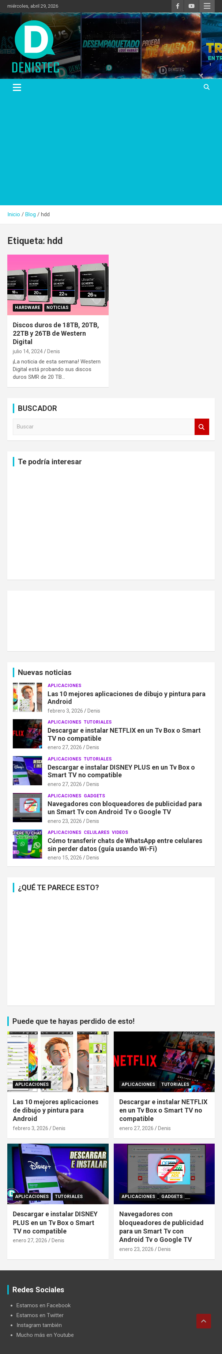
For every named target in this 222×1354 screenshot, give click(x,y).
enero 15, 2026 (65, 858)
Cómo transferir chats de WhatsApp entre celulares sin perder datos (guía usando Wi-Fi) (125, 845)
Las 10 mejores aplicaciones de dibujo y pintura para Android (55, 1110)
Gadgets (94, 795)
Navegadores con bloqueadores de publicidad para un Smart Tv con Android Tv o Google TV (125, 808)
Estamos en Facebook (43, 1305)
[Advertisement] (111, 150)
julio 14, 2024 (28, 351)
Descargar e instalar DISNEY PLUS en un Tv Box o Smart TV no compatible (121, 771)
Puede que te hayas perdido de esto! (73, 1021)
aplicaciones (64, 685)
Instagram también (39, 1325)
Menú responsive (207, 6)
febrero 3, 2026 (65, 711)
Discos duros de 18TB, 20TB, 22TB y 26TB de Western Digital (56, 333)
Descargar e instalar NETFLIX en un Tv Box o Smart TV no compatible (163, 1110)
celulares (96, 832)
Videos (120, 832)
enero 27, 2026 (65, 747)
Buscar (202, 427)
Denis (53, 351)
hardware (27, 307)
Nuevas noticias (45, 672)
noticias (57, 307)
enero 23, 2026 (65, 821)
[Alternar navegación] (17, 87)
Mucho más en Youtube (45, 1335)
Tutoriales (98, 722)
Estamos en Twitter (40, 1315)
